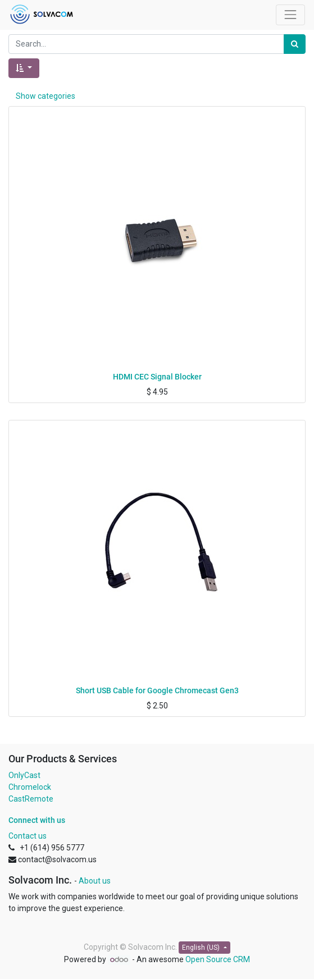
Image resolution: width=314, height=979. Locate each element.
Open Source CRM (217, 959)
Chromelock (29, 787)
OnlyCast (24, 775)
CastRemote (30, 798)
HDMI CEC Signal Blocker (157, 376)
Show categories (45, 96)
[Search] (295, 44)
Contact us (27, 835)
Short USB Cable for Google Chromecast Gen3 (157, 690)
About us (95, 880)
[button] (23, 68)
